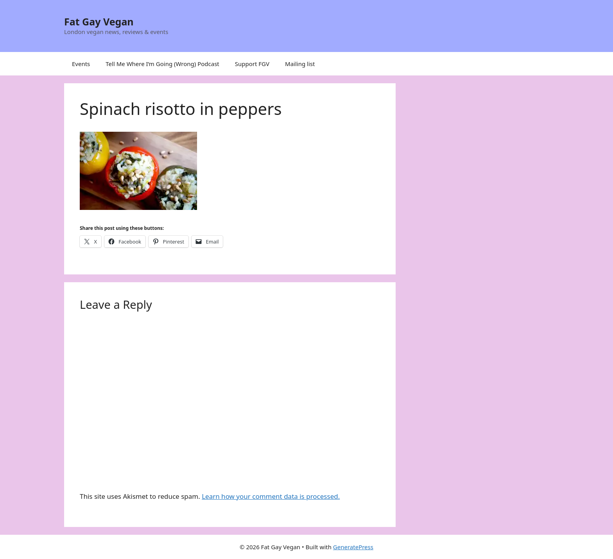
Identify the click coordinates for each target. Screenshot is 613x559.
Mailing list (300, 64)
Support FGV (252, 64)
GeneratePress (353, 547)
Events (81, 64)
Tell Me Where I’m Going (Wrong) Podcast (162, 64)
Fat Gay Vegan (99, 21)
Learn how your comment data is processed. (271, 496)
